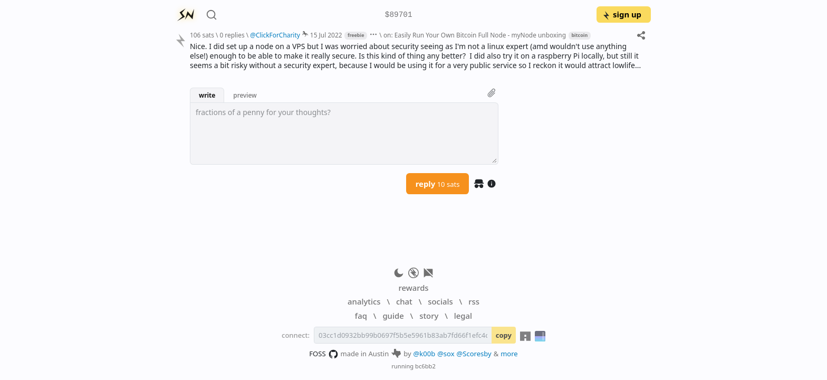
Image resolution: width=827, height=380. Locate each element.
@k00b (425, 353)
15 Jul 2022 (326, 35)
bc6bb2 (425, 366)
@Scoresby (474, 353)
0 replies (231, 35)
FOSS (323, 354)
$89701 (398, 15)
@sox (445, 353)
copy (504, 335)
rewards (413, 287)
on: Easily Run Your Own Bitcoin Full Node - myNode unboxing (474, 35)
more (509, 353)
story (428, 315)
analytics (364, 301)
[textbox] (344, 133)
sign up (621, 14)
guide (392, 315)
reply (438, 183)
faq (361, 315)
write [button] (207, 95)
